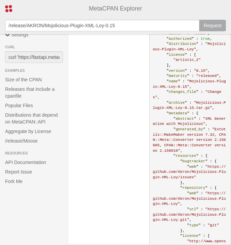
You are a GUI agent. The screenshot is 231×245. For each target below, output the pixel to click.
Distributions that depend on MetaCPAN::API (31, 118)
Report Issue (18, 172)
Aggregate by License (28, 131)
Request (212, 25)
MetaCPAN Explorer (115, 8)
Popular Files (19, 105)
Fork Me (13, 181)
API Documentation (25, 162)
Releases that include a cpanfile (30, 92)
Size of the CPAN (23, 79)
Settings (16, 34)
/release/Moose (21, 141)
